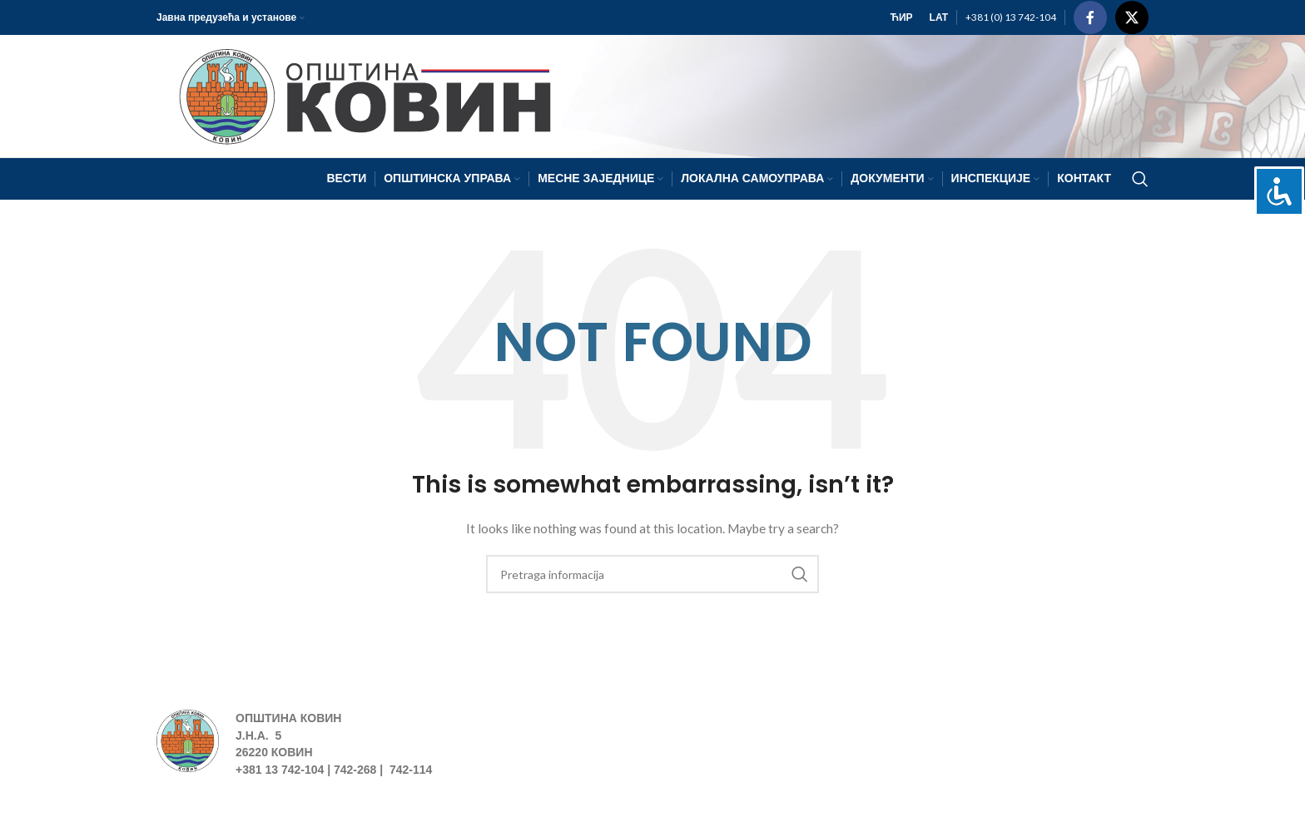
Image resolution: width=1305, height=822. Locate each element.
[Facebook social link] (1090, 17)
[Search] (1140, 179)
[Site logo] (357, 94)
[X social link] (1132, 17)
